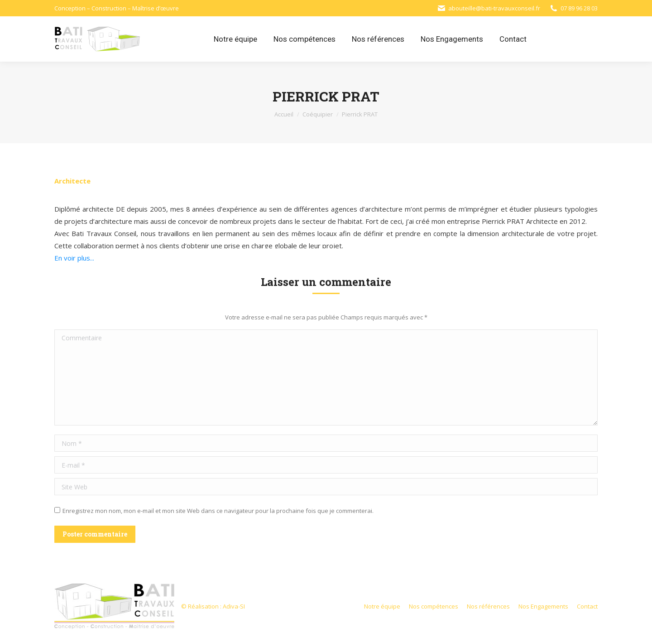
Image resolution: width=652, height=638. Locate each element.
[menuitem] (235, 38)
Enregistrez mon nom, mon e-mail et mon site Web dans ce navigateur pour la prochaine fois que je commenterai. (218, 511)
